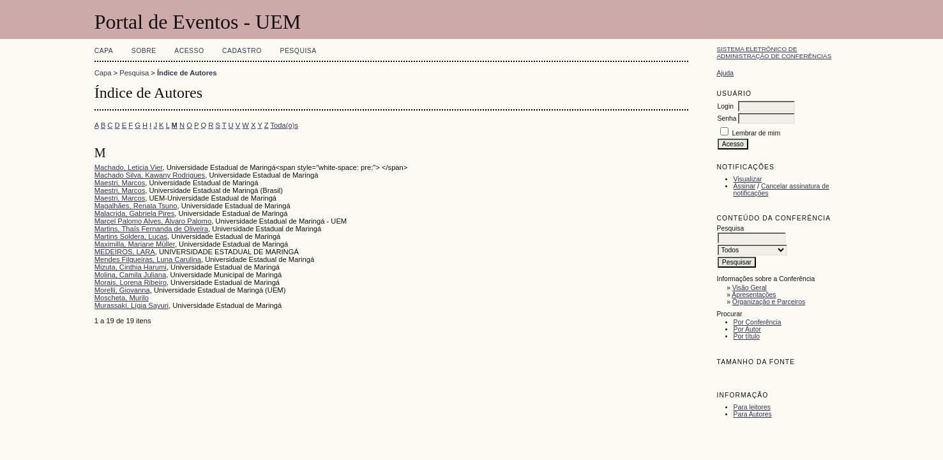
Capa (104, 50)
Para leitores (752, 407)
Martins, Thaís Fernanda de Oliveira (151, 229)
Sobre (144, 50)
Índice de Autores (186, 73)
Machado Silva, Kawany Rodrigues (150, 175)
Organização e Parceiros (768, 301)
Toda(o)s (285, 125)
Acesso (189, 50)
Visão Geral (749, 287)
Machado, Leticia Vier (128, 167)
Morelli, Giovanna (122, 290)
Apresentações (754, 294)
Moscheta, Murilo (121, 298)
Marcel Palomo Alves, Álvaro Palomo (152, 221)
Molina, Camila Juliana (130, 275)
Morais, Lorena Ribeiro (130, 282)
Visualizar (748, 179)
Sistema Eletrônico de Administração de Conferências (774, 52)
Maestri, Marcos (120, 183)
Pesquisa (298, 50)
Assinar (745, 186)
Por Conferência (757, 322)
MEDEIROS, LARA (124, 252)
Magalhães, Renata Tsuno (135, 206)
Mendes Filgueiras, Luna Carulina (147, 259)
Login (726, 106)
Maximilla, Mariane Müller (134, 244)
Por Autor (747, 329)
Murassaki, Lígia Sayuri (131, 305)
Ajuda (725, 73)
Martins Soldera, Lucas (130, 236)
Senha (727, 118)
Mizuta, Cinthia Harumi (130, 267)
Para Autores (753, 414)
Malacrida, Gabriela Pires (134, 213)
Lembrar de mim (756, 133)
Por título (747, 336)
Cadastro (242, 50)
